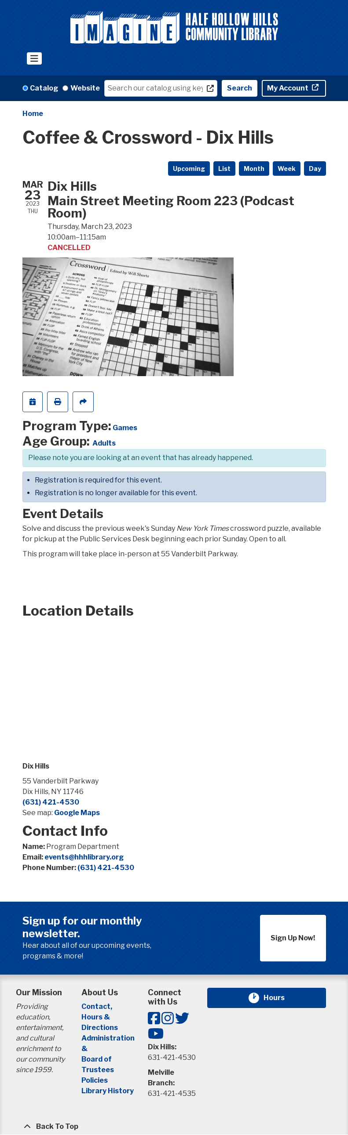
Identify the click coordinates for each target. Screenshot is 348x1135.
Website (85, 88)
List (224, 168)
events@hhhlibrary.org (84, 857)
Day (315, 168)
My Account (288, 88)
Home (32, 113)
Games (125, 428)
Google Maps (77, 813)
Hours (279, 998)
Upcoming (189, 168)
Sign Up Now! (293, 938)
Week (287, 168)
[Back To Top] (174, 1126)
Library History (107, 1091)
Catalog (44, 88)
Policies (94, 1080)
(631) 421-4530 (50, 802)
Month (254, 168)
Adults (104, 443)
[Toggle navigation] (34, 58)
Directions (99, 1027)
